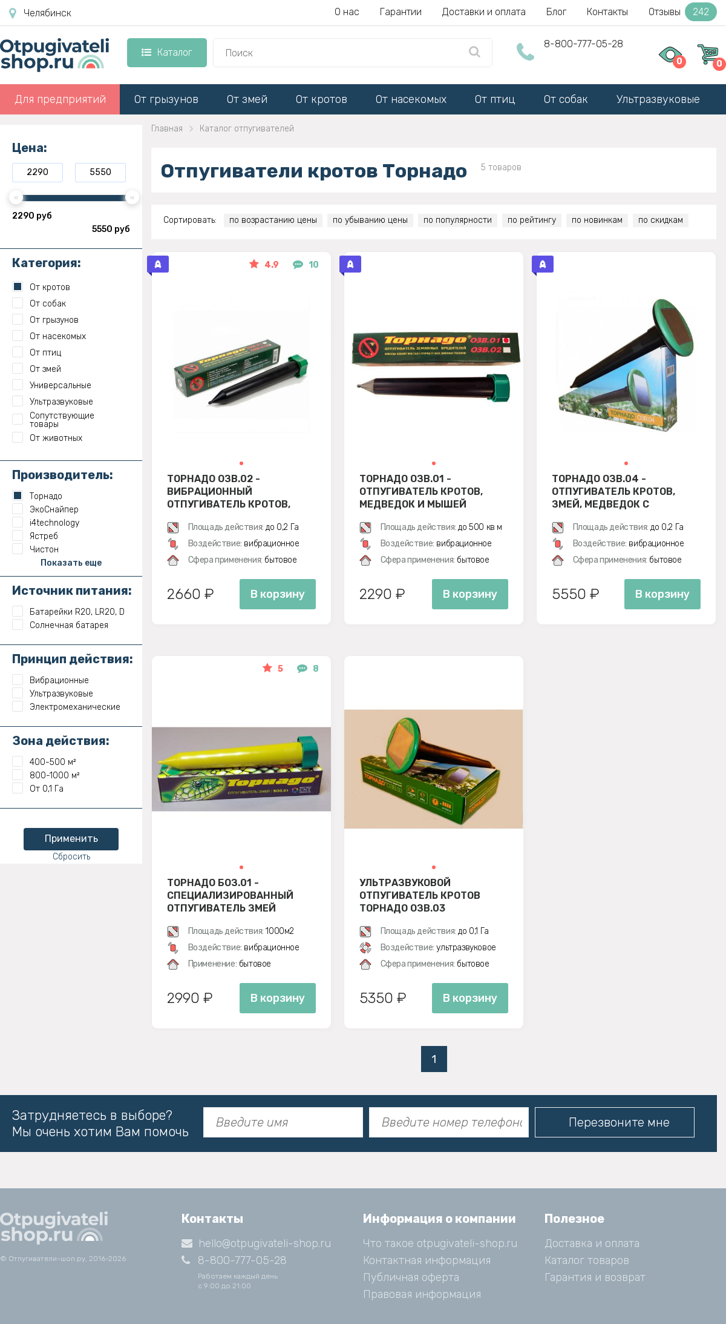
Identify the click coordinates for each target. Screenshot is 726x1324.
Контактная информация (427, 1260)
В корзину (277, 594)
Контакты (607, 12)
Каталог (167, 52)
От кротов (321, 99)
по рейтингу (532, 220)
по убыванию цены (370, 220)
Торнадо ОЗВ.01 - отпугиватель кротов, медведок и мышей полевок (421, 491)
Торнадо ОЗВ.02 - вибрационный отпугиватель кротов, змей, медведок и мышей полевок (237, 491)
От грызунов (166, 99)
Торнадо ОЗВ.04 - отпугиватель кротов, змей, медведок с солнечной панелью (613, 491)
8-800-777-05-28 (583, 44)
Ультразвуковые (658, 99)
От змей (247, 99)
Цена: (29, 147)
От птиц (495, 99)
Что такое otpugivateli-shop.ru (440, 1243)
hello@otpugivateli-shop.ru (256, 1243)
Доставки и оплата (484, 12)
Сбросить (71, 857)
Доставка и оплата (591, 1243)
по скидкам (660, 220)
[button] (241, 463)
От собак (566, 99)
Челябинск (40, 13)
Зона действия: (61, 740)
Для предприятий (60, 99)
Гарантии (401, 12)
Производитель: (62, 475)
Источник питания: (72, 590)
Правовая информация (422, 1294)
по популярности (458, 220)
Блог (556, 12)
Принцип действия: (72, 659)
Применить (71, 838)
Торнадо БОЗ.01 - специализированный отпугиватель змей (230, 895)
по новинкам (597, 220)
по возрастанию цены (273, 220)
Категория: (46, 263)
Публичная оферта (411, 1277)
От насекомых (411, 99)
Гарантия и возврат (595, 1277)
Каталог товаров (586, 1260)
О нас (347, 12)
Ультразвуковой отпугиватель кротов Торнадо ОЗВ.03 (419, 895)
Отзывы (683, 11)
